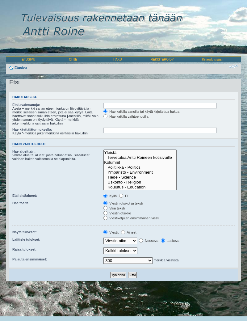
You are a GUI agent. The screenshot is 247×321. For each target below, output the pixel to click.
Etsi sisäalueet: (24, 195)
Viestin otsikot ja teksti (123, 203)
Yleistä (140, 152)
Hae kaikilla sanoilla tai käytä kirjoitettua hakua (141, 111)
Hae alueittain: (24, 151)
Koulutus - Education (140, 187)
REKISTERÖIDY (162, 59)
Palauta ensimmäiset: (29, 259)
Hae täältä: (21, 203)
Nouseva (148, 241)
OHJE (73, 59)
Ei (123, 196)
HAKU (117, 59)
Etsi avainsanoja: (26, 105)
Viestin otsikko (117, 213)
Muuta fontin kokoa (233, 66)
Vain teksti (114, 208)
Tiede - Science (140, 177)
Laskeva (170, 241)
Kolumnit (140, 162)
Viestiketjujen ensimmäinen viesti (131, 218)
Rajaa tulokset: (24, 249)
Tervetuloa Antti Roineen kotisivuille (140, 157)
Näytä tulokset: (24, 232)
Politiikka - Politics (140, 167)
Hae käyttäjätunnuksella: (32, 129)
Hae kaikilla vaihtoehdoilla (126, 116)
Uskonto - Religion (140, 182)
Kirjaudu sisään (212, 59)
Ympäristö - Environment (140, 172)
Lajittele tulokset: (26, 239)
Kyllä (110, 196)
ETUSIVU (28, 59)
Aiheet (128, 232)
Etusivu (21, 68)
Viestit (111, 232)
